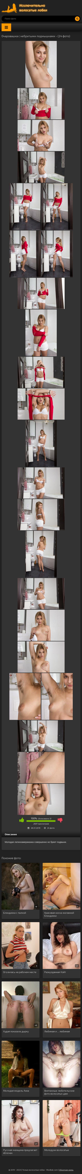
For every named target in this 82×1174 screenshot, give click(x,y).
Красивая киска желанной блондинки (59, 914)
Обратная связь (66, 1170)
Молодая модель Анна (16, 1090)
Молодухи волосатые (56, 1149)
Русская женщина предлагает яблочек (20, 1151)
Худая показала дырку (16, 1031)
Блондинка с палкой (14, 912)
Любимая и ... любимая (57, 1031)
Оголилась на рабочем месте (19, 972)
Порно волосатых (25, 8)
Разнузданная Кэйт (55, 972)
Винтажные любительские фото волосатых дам (59, 1092)
